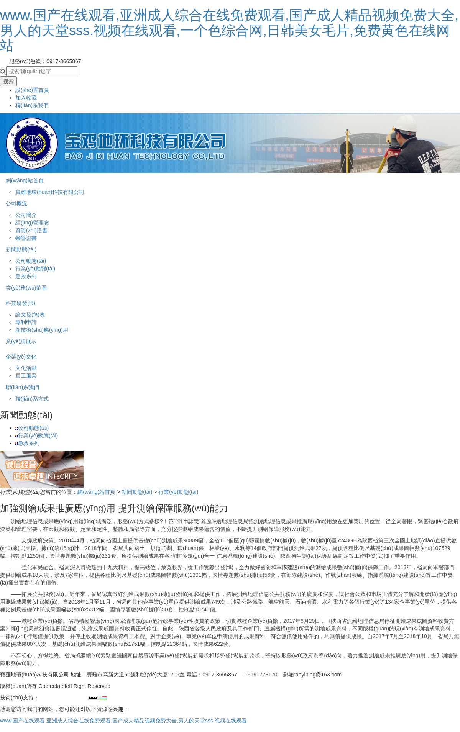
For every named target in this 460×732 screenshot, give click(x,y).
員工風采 (26, 376)
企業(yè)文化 (21, 357)
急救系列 (26, 276)
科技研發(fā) (20, 303)
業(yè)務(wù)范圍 (26, 288)
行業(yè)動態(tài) (35, 268)
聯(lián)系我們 (32, 105)
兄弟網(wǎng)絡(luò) (63, 697)
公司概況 (16, 203)
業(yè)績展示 (21, 341)
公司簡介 (26, 215)
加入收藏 (26, 98)
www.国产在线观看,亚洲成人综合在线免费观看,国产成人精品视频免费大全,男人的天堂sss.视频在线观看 (123, 720)
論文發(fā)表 (30, 314)
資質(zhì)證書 (31, 230)
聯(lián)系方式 (32, 399)
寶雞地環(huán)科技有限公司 (49, 192)
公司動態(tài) (30, 261)
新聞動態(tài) (21, 249)
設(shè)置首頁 (32, 90)
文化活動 (26, 368)
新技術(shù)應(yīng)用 (41, 330)
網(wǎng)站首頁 (25, 180)
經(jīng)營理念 (32, 222)
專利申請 (26, 322)
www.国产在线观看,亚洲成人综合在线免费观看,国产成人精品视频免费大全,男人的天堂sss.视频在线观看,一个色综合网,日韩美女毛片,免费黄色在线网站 (229, 30)
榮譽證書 (26, 238)
